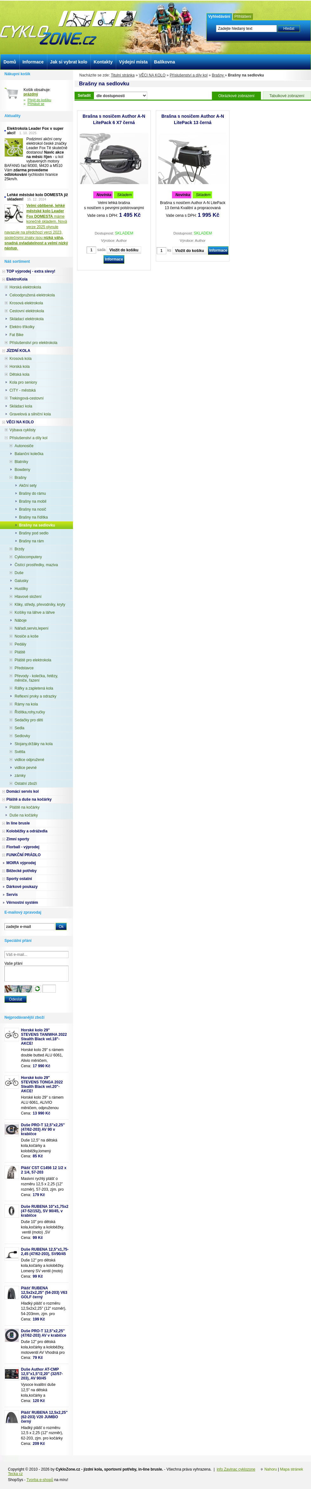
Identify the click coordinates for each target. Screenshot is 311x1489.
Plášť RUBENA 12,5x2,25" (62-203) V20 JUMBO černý (44, 1417)
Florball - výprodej (22, 847)
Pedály (20, 644)
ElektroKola (17, 279)
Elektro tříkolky (22, 327)
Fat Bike (16, 335)
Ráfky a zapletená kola (34, 688)
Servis (12, 894)
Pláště (20, 652)
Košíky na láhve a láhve (35, 612)
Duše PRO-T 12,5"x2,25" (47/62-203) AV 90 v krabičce (43, 1129)
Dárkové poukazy (22, 886)
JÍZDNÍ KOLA (18, 350)
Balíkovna (164, 61)
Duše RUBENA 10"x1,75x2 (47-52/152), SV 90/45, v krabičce (44, 1211)
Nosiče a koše (26, 636)
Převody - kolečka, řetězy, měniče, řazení (36, 678)
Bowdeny (22, 469)
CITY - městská (23, 390)
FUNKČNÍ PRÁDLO (23, 855)
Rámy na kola (26, 704)
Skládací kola (21, 406)
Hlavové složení (28, 596)
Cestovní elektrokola (27, 311)
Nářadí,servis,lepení (32, 628)
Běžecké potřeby (21, 871)
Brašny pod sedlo (34, 533)
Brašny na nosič (32, 509)
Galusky (21, 581)
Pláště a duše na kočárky (29, 799)
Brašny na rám (31, 541)
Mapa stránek (291, 1469)
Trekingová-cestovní (27, 398)
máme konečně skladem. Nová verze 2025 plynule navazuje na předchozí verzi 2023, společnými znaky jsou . (36, 226)
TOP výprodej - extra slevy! (30, 271)
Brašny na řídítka (33, 517)
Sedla (19, 728)
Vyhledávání (219, 16)
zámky (20, 775)
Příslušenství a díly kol (189, 75)
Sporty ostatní (19, 879)
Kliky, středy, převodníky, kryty (40, 604)
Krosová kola (20, 358)
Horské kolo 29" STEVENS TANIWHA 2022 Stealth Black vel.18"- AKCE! (44, 1037)
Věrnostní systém (22, 902)
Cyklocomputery (28, 557)
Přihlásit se (36, 104)
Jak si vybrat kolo (69, 61)
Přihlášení (243, 16)
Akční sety (27, 485)
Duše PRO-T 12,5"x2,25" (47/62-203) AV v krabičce (43, 1333)
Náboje (21, 620)
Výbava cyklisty (23, 430)
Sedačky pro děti (29, 720)
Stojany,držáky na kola (34, 744)
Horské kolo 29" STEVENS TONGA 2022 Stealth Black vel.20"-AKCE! (42, 1084)
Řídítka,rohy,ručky (30, 712)
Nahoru (270, 1469)
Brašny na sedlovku (37, 525)
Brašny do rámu (32, 493)
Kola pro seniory (23, 382)
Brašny (218, 75)
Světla (20, 752)
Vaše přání (13, 963)
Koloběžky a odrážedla (26, 831)
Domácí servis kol (22, 791)
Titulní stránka (123, 75)
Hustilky (21, 588)
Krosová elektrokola (26, 303)
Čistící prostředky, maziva (36, 565)
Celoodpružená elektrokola (32, 295)
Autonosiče (24, 446)
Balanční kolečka (29, 454)
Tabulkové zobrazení (286, 96)
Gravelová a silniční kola (30, 414)
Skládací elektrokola (26, 319)
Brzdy (19, 549)
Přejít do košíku (39, 100)
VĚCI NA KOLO (152, 75)
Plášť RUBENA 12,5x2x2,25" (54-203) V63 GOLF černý (44, 1292)
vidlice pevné (25, 767)
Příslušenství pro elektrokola (33, 343)
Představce (24, 668)
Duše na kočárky (24, 815)
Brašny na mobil (32, 501)
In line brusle (18, 823)
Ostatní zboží (26, 783)
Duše (19, 573)
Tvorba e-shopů (39, 1480)
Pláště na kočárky (25, 807)
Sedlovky (22, 736)
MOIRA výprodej (21, 863)
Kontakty (103, 61)
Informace (114, 259)
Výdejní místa (133, 61)
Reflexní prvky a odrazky (35, 696)
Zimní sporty (17, 839)
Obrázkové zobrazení (236, 96)
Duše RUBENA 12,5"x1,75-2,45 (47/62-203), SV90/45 (45, 1251)
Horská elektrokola (25, 287)
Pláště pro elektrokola (33, 660)
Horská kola (20, 366)
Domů (9, 61)
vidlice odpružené (29, 760)
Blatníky (21, 462)
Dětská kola (20, 374)
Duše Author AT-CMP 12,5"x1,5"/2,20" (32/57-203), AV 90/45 (42, 1373)
